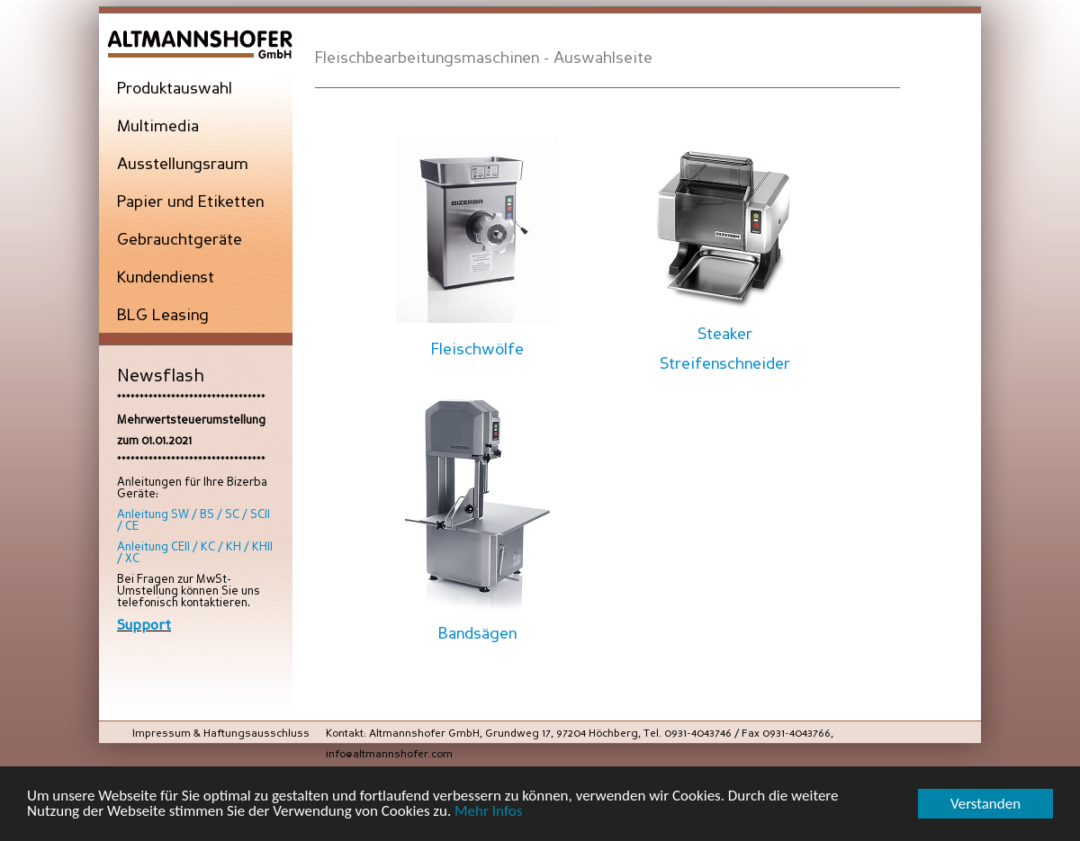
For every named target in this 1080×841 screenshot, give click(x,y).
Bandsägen (477, 634)
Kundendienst (165, 278)
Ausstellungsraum (182, 165)
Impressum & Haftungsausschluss (221, 733)
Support (144, 625)
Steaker (725, 335)
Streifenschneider (725, 364)
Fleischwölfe (477, 350)
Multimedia (158, 127)
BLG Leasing (163, 316)
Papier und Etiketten (190, 202)
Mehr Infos (488, 810)
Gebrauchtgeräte (179, 240)
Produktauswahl (174, 89)
